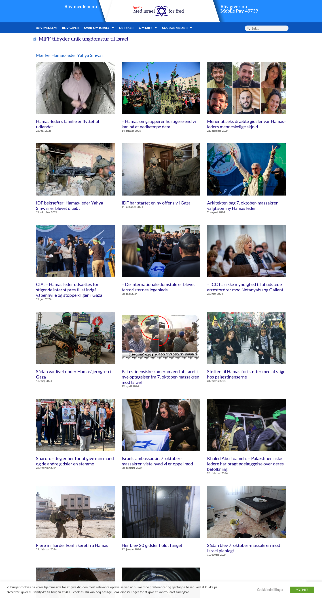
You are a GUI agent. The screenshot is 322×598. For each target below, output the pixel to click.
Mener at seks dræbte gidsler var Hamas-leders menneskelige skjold (246, 123)
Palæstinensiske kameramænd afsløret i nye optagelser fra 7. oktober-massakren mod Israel (160, 377)
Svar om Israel (99, 27)
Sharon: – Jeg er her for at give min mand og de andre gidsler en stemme (75, 461)
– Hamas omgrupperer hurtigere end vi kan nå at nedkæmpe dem (159, 123)
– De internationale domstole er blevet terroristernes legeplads (158, 287)
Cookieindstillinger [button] (270, 589)
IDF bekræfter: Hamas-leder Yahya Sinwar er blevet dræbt (69, 205)
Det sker (126, 28)
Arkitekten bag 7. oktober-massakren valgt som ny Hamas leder (242, 205)
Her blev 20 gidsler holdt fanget (152, 545)
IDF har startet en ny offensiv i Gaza (156, 202)
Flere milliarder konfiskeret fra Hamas (72, 545)
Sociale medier (177, 27)
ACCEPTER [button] (302, 590)
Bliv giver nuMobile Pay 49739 (239, 9)
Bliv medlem (46, 28)
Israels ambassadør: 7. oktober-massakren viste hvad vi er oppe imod (157, 461)
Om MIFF (148, 27)
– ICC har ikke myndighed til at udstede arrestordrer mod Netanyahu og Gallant (245, 287)
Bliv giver (70, 28)
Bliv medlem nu (80, 6)
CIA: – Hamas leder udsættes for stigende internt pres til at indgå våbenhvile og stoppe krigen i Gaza (69, 290)
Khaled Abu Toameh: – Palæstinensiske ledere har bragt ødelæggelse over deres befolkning (245, 464)
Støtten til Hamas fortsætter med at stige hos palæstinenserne (246, 374)
